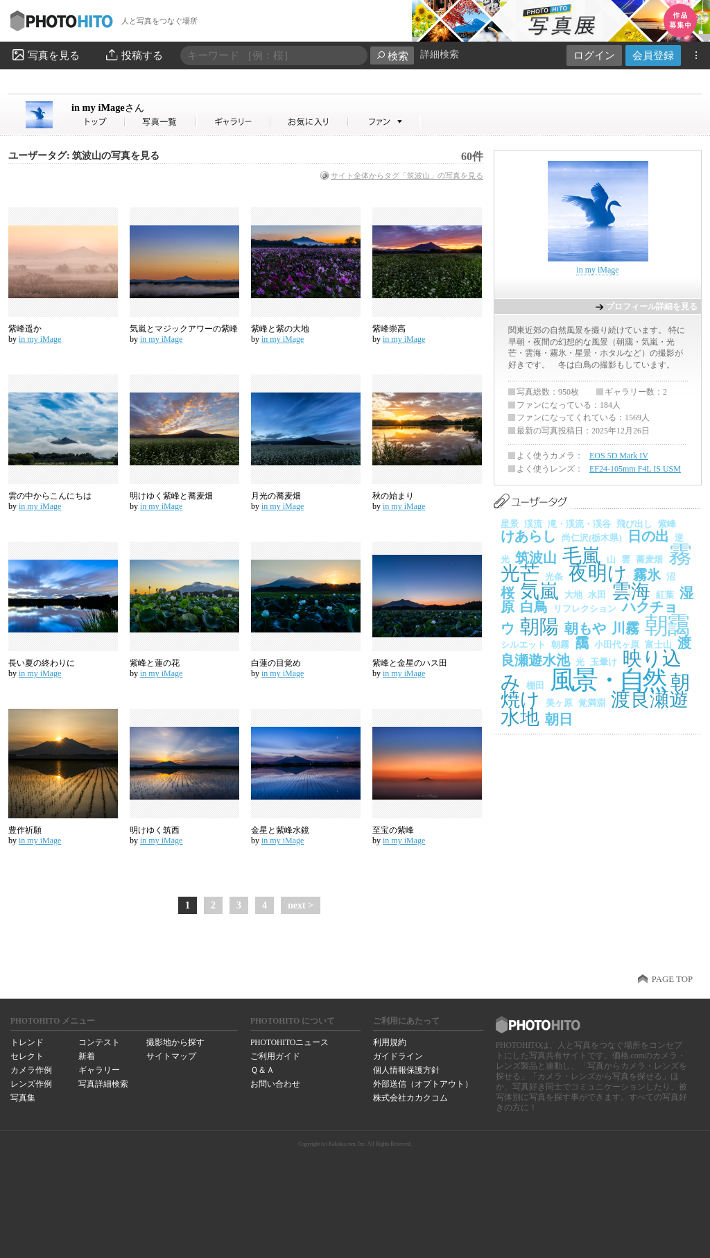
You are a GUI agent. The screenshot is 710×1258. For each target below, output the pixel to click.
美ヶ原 (559, 703)
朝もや (585, 628)
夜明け (598, 573)
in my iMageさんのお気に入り (309, 122)
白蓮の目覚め (276, 663)
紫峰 (667, 524)
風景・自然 (607, 680)
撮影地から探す (175, 1042)
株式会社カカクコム (410, 1098)
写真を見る (45, 54)
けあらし (528, 536)
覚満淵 (591, 703)
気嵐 (539, 591)
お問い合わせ (275, 1084)
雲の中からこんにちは (50, 496)
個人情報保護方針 (406, 1070)
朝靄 (666, 625)
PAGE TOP (672, 979)
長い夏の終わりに (41, 663)
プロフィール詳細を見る (652, 306)
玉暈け (603, 662)
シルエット (523, 644)
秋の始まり (393, 496)
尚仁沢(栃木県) (592, 538)
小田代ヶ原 (616, 644)
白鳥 (534, 606)
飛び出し (634, 524)
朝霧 (560, 644)
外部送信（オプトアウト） (423, 1084)
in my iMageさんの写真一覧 (161, 122)
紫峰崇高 (389, 329)
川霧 (625, 628)
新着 (86, 1056)
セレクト (27, 1056)
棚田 (535, 685)
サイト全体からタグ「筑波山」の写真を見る (407, 175)
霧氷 (647, 575)
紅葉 (665, 594)
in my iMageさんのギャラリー (234, 122)
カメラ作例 (31, 1070)
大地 (573, 594)
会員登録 (653, 55)
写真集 (22, 1098)
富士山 (658, 644)
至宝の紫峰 (393, 830)
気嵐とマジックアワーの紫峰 (184, 329)
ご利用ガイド (275, 1056)
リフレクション (584, 608)
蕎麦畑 (649, 559)
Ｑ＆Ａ (262, 1070)
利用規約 (389, 1042)
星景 (510, 524)
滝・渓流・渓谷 (579, 524)
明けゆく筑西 (155, 830)
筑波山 (536, 557)
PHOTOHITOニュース (289, 1042)
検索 (392, 56)
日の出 (648, 536)
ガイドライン (398, 1056)
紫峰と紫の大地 (280, 329)
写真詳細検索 (103, 1084)
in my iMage (107, 107)
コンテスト (99, 1042)
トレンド (27, 1042)
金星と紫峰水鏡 (280, 830)
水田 (597, 594)
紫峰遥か (25, 329)
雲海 (631, 591)
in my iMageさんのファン (384, 122)
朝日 (559, 719)
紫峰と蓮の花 (155, 663)
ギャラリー (99, 1070)
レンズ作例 (31, 1084)
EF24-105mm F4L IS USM (635, 469)
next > (300, 905)
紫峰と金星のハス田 (409, 663)
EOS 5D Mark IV (618, 455)
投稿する (133, 54)
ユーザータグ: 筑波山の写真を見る (83, 155)
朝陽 (539, 626)
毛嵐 (581, 556)
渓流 (533, 524)
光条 (554, 576)
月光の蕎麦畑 (276, 496)
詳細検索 (439, 54)
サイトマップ (171, 1056)
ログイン (594, 55)
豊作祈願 (25, 830)
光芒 (520, 573)
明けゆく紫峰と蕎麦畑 (171, 496)
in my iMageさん (98, 122)
